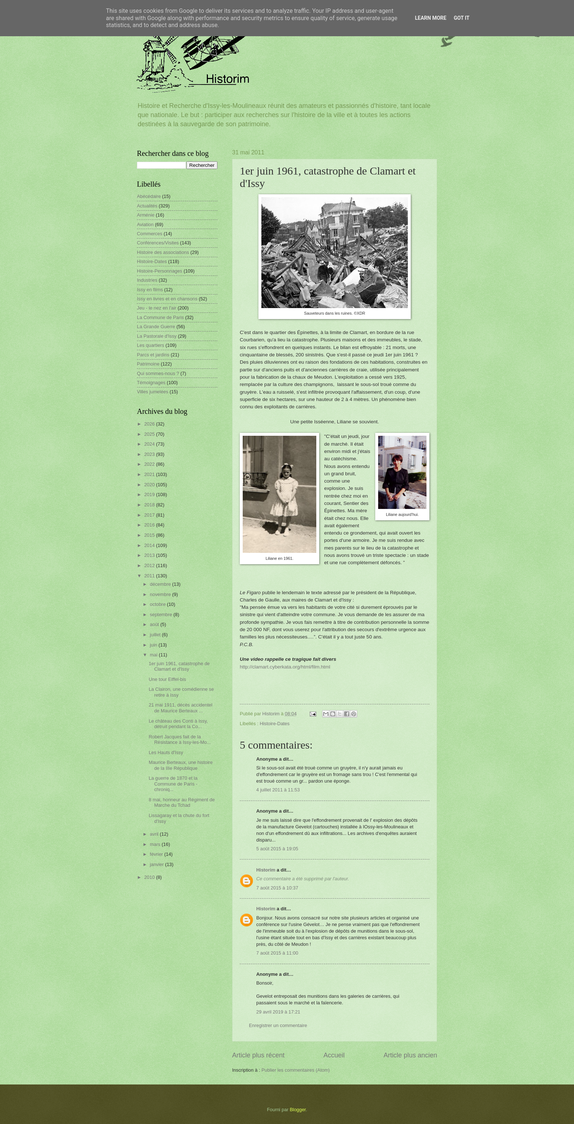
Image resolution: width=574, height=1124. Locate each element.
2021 (150, 474)
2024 (150, 444)
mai (154, 654)
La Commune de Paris (160, 317)
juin (154, 645)
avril (155, 834)
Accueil (333, 1055)
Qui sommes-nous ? (158, 373)
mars (155, 844)
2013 (150, 555)
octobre (158, 604)
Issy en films (150, 289)
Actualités (147, 206)
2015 (150, 535)
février (157, 854)
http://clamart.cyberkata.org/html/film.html (285, 667)
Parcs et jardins (153, 354)
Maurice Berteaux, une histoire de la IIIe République (181, 765)
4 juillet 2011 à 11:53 (278, 790)
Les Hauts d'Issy (166, 752)
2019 (150, 494)
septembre (161, 614)
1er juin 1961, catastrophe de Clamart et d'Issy (179, 666)
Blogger (298, 1109)
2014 (150, 545)
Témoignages (151, 382)
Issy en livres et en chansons (167, 298)
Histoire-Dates (275, 723)
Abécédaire (149, 196)
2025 (150, 434)
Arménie (145, 215)
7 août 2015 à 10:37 (277, 888)
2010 (150, 877)
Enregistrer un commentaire (278, 1025)
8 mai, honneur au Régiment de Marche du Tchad (182, 802)
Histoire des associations (163, 252)
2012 (150, 565)
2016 (150, 525)
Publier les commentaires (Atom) (295, 1070)
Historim (265, 870)
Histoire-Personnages (159, 271)
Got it (461, 18)
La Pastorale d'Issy (156, 336)
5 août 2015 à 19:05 (277, 848)
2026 (150, 424)
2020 (150, 484)
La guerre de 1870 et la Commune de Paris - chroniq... (173, 783)
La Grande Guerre (156, 326)
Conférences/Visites (158, 243)
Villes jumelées (152, 391)
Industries (147, 280)
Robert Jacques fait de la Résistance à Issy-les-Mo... (180, 739)
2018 (150, 504)
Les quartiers (150, 345)
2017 (150, 515)
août (155, 624)
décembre (161, 584)
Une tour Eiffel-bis (167, 679)
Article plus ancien (410, 1055)
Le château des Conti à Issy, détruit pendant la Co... (178, 723)
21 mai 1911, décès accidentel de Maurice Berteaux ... (180, 707)
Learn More (430, 18)
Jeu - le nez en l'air (156, 308)
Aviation (145, 224)
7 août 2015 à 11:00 (277, 953)
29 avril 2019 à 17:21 (278, 1012)
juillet (156, 634)
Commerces (149, 233)
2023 (150, 454)
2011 (150, 575)
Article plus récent (258, 1055)
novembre (161, 594)
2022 (150, 464)
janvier (157, 864)
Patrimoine (148, 364)
